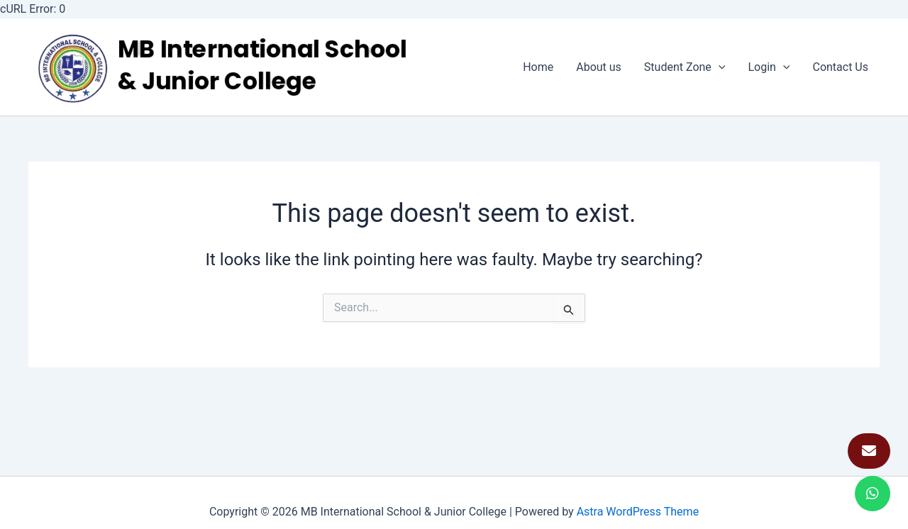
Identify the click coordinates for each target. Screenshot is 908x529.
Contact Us (840, 67)
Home (538, 67)
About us (598, 67)
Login (769, 67)
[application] (719, 67)
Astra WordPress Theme (638, 511)
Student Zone (685, 67)
